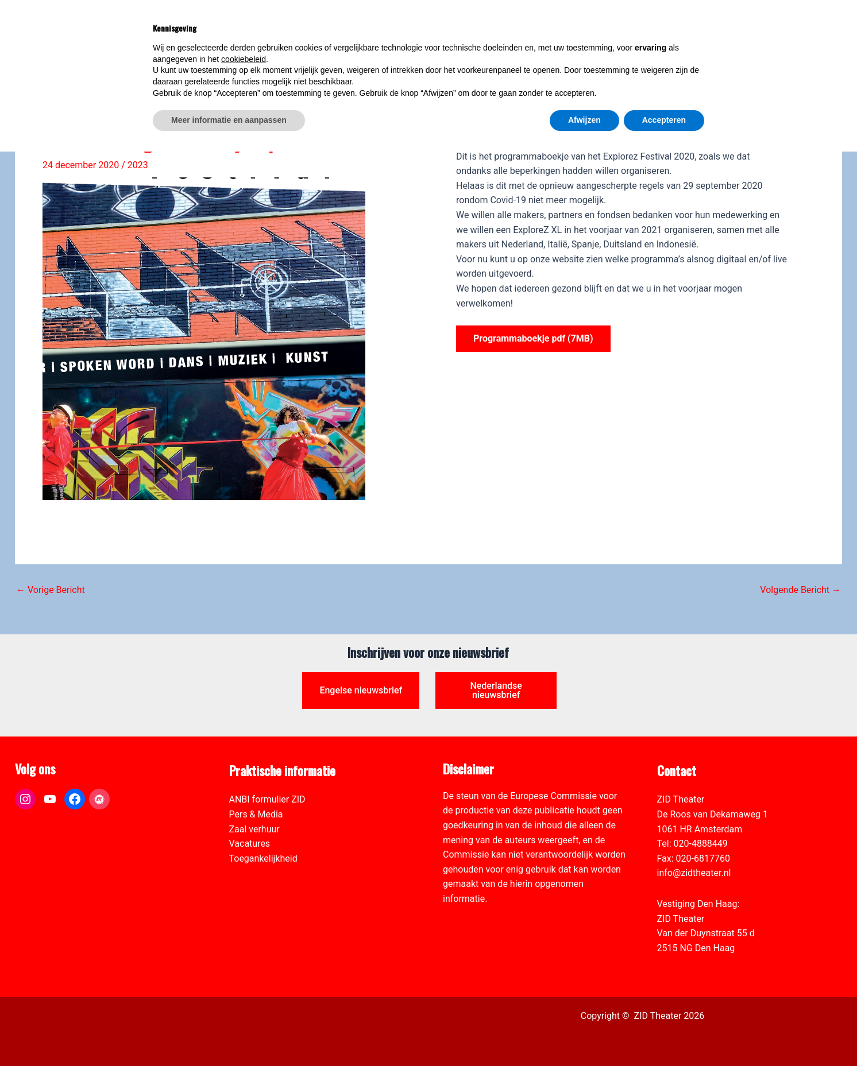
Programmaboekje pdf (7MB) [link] (533, 338)
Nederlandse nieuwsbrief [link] (496, 690)
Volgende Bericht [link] (800, 590)
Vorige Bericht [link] (50, 590)
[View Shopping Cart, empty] (658, 33)
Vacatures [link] (250, 843)
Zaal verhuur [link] (254, 829)
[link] (842, 72)
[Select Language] (725, 26)
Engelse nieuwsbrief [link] (360, 690)
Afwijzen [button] (584, 1034)
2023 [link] (138, 165)
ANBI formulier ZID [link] (267, 799)
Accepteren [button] (664, 1034)
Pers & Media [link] (256, 814)
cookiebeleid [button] (243, 973)
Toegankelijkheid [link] (263, 858)
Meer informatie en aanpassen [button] (229, 1034)
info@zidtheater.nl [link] (694, 872)
